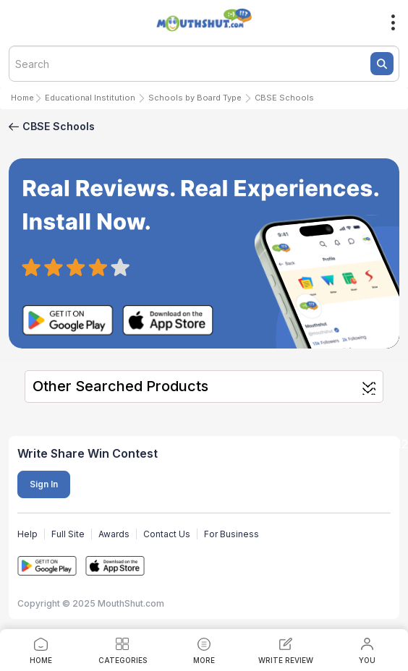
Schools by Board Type (195, 98)
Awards (113, 534)
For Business (231, 534)
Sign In (44, 484)
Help (27, 534)
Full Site (68, 534)
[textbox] (204, 64)
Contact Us (166, 534)
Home (22, 98)
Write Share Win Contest (87, 453)
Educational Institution (90, 98)
